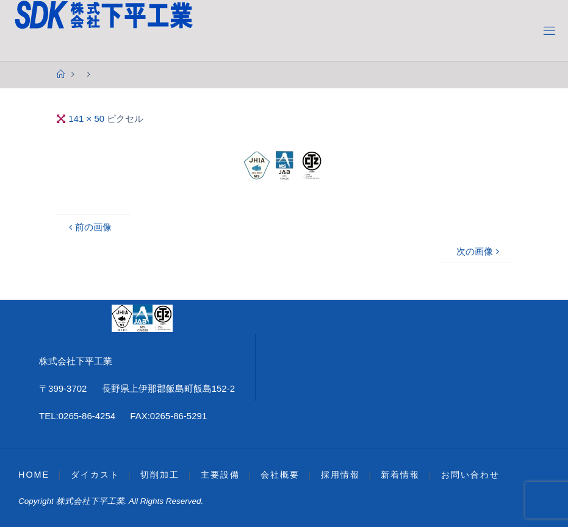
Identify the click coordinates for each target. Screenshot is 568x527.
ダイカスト (95, 474)
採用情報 (340, 474)
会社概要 (280, 474)
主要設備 (220, 474)
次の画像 (479, 251)
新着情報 (400, 474)
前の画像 (89, 227)
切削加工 (159, 474)
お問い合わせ (470, 474)
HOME (33, 474)
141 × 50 (87, 118)
